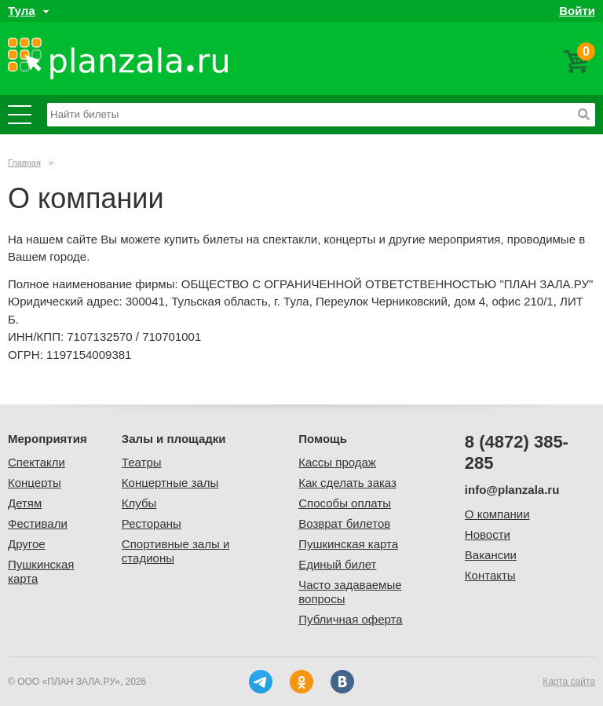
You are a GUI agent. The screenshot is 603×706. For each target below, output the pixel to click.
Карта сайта (569, 681)
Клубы (139, 503)
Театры (142, 462)
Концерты (34, 482)
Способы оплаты (344, 503)
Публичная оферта (350, 619)
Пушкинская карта (348, 544)
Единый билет (337, 564)
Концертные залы (170, 482)
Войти (577, 10)
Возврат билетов (344, 523)
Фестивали (38, 523)
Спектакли (36, 462)
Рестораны (151, 523)
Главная (24, 162)
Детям (25, 503)
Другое (27, 544)
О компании (497, 514)
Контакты (490, 575)
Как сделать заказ (347, 482)
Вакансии (491, 555)
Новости (487, 534)
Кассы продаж (337, 462)
